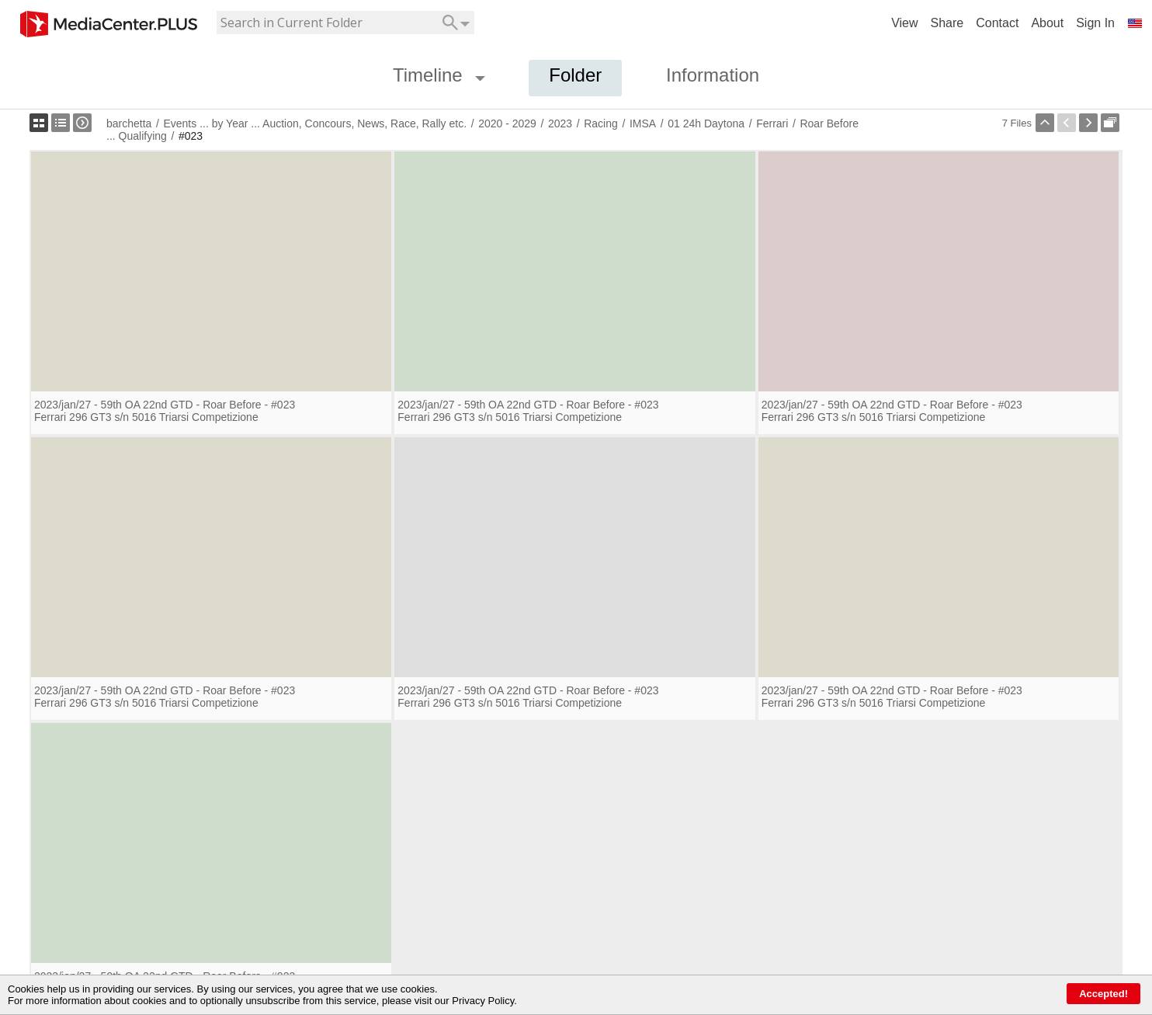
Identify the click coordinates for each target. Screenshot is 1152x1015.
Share (947, 23)
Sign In (1095, 23)
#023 (191, 136)
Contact (997, 23)
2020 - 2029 (507, 123)
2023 (560, 123)
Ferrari (772, 123)
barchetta (128, 123)
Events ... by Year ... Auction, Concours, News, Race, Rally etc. (315, 123)
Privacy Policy (483, 1000)
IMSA (643, 123)
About (1047, 23)
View (904, 23)
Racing (601, 123)
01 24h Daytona (706, 123)
